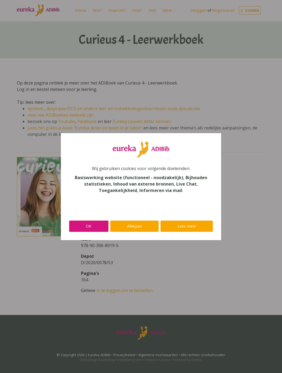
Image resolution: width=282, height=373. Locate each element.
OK (88, 226)
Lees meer (187, 226)
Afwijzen (134, 226)
